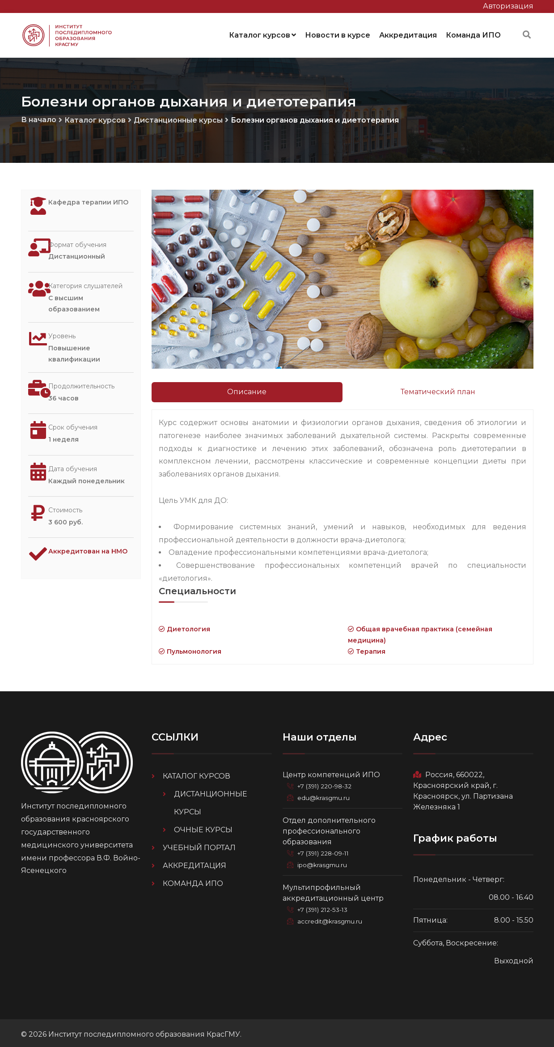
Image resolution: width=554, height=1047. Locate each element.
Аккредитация (408, 33)
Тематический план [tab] (438, 389)
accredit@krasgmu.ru (331, 919)
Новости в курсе (337, 33)
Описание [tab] (246, 389)
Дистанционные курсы (178, 117)
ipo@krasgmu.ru (324, 862)
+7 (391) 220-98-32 (327, 783)
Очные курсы (203, 827)
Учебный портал (199, 845)
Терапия (366, 649)
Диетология (184, 626)
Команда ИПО (473, 33)
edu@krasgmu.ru (325, 795)
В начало (38, 117)
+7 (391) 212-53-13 (325, 907)
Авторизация (508, 6)
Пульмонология (190, 649)
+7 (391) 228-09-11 (326, 851)
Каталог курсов (262, 33)
